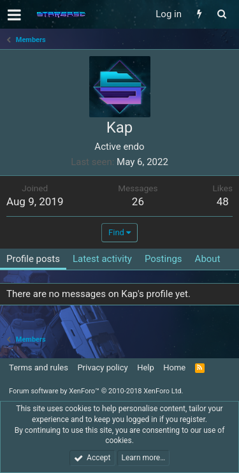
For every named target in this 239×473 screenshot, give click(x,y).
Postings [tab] (163, 259)
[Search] (221, 14)
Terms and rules (38, 367)
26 (138, 201)
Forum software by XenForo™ (96, 391)
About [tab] (208, 259)
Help (145, 367)
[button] (14, 14)
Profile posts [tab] (33, 259)
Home (174, 367)
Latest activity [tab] (102, 259)
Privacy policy (102, 367)
